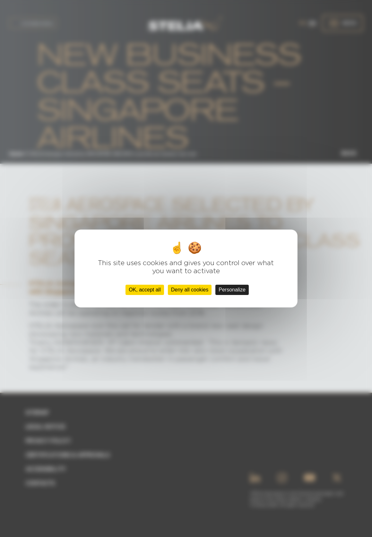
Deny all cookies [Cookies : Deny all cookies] (190, 289)
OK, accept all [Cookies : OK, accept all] (145, 289)
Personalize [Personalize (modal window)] (232, 289)
